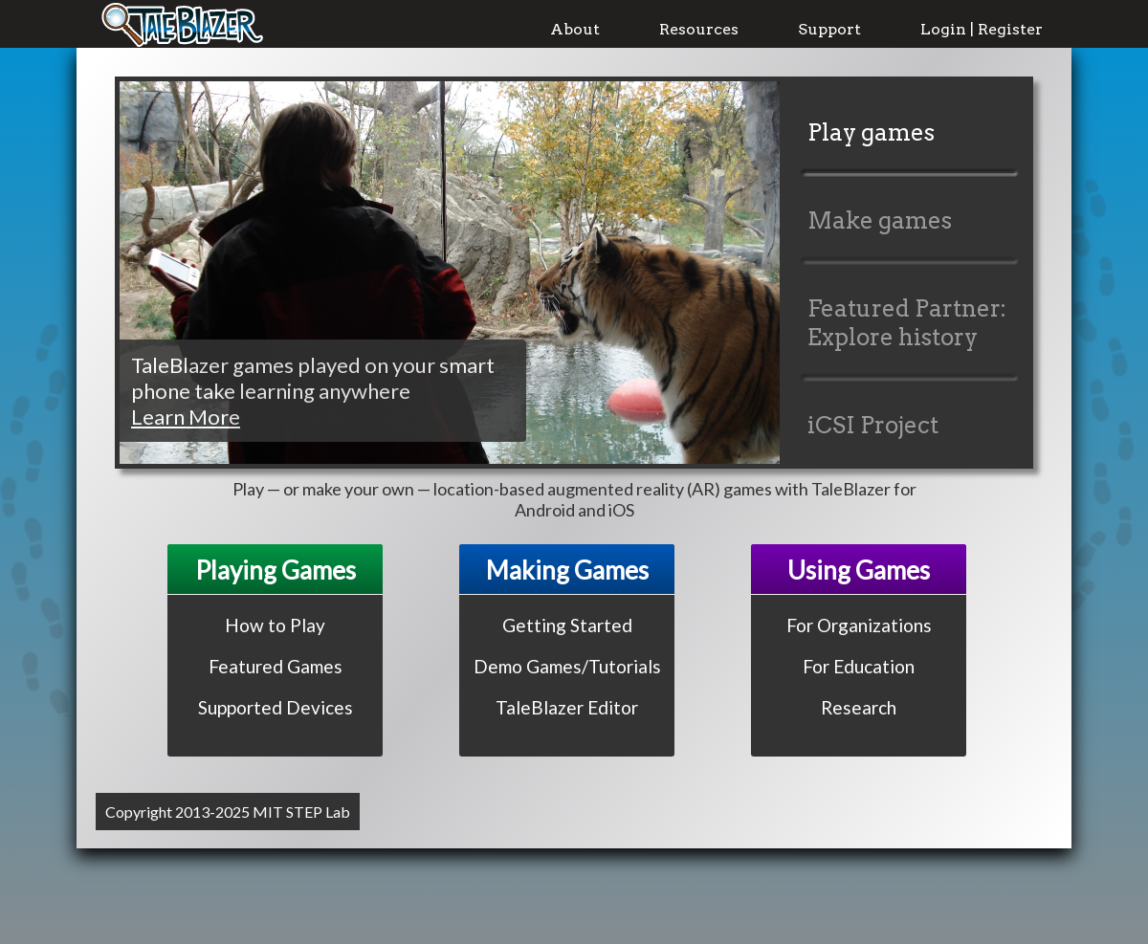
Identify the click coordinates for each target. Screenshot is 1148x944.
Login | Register (981, 29)
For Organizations (859, 625)
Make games (879, 220)
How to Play (275, 625)
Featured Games (275, 666)
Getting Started (567, 625)
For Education (859, 666)
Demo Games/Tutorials (567, 666)
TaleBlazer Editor (567, 707)
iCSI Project (872, 425)
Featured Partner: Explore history (906, 323)
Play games (871, 132)
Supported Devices (275, 707)
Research (858, 707)
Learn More (185, 416)
